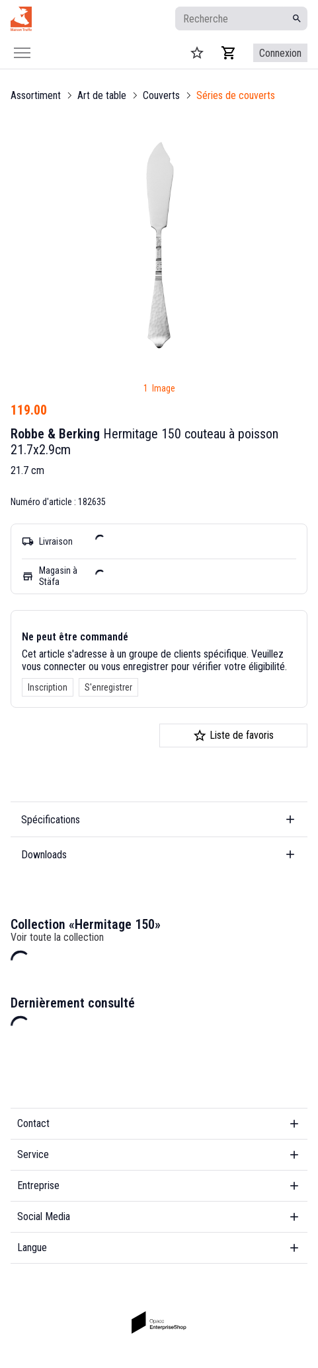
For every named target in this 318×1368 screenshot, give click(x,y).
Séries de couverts (235, 95)
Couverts (161, 95)
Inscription (47, 687)
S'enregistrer (108, 687)
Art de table (101, 95)
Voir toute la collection (57, 937)
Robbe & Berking (55, 434)
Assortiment (36, 95)
